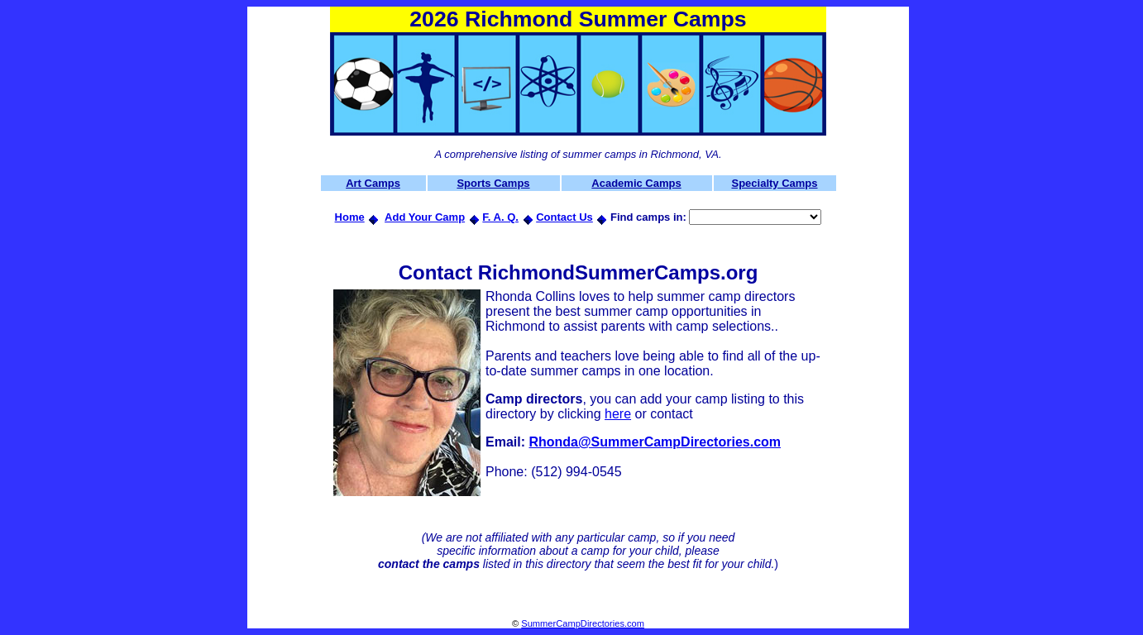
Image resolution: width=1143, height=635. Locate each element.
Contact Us (564, 217)
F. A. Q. (500, 217)
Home (350, 217)
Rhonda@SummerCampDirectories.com (654, 442)
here (618, 414)
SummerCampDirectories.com (582, 623)
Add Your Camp (425, 217)
